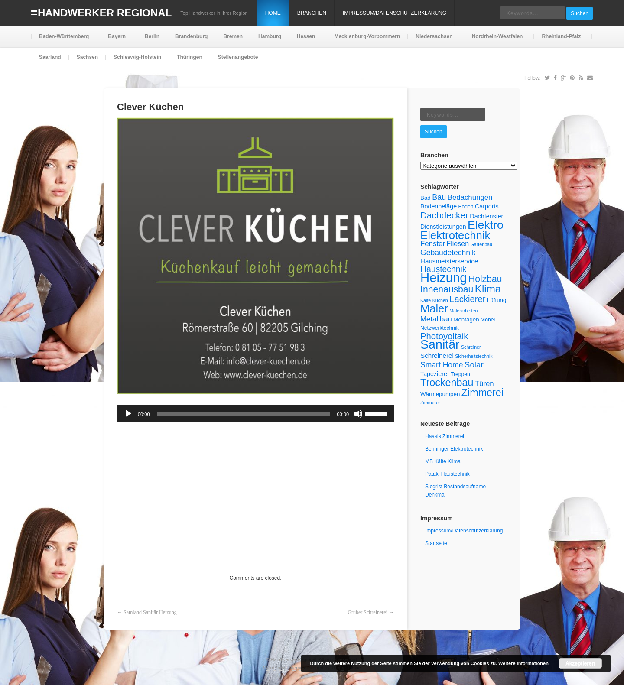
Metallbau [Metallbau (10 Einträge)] (436, 319)
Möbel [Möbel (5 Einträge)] (488, 320)
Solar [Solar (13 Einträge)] (474, 364)
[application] (255, 413)
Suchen (579, 13)
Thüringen (189, 57)
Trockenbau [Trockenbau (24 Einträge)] (446, 382)
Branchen (311, 13)
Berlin (152, 36)
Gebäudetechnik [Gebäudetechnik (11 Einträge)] (448, 252)
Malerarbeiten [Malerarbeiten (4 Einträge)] (463, 310)
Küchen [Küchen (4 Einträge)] (440, 300)
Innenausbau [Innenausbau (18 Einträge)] (446, 289)
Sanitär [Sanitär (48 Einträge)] (440, 344)
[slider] (243, 414)
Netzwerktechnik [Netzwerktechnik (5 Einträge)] (439, 328)
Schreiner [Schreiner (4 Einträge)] (471, 347)
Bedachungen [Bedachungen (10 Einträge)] (470, 197)
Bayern (116, 40)
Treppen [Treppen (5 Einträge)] (460, 374)
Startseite (436, 543)
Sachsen (87, 57)
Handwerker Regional (105, 13)
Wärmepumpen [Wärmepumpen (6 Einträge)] (440, 394)
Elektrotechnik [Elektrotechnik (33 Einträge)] (455, 235)
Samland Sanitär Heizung (150, 612)
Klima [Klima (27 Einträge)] (488, 289)
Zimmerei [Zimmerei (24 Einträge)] (483, 392)
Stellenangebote (237, 61)
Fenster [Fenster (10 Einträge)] (432, 244)
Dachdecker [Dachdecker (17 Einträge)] (444, 215)
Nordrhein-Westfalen (496, 40)
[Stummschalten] (358, 413)
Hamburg (269, 36)
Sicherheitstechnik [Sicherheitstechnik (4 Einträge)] (473, 356)
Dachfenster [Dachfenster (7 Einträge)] (486, 216)
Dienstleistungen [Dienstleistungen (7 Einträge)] (443, 226)
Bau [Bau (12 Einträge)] (439, 197)
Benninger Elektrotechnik (454, 449)
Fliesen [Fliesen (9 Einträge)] (457, 243)
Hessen (305, 40)
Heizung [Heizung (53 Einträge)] (443, 277)
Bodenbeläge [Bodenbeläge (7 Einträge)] (438, 206)
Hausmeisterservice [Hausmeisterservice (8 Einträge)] (449, 261)
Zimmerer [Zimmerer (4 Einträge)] (430, 402)
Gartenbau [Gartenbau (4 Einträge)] (481, 244)
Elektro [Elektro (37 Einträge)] (486, 224)
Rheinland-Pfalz (560, 40)
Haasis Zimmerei (444, 436)
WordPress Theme (282, 667)
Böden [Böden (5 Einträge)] (466, 207)
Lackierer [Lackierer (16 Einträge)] (467, 299)
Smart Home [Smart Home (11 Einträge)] (441, 364)
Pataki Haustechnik (447, 474)
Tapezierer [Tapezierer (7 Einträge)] (434, 373)
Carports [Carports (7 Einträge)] (487, 206)
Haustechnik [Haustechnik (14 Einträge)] (443, 269)
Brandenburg (191, 36)
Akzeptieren (580, 663)
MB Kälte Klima (443, 461)
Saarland (50, 57)
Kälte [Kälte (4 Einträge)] (425, 300)
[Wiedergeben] (128, 413)
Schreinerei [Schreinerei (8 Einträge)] (437, 355)
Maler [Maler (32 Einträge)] (434, 308)
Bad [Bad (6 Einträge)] (425, 198)
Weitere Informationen (523, 663)
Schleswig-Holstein (137, 57)
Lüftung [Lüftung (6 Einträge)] (497, 300)
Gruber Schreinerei (367, 612)
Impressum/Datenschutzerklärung (394, 13)
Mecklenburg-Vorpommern (367, 36)
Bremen (233, 36)
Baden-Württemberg (63, 40)
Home (273, 13)
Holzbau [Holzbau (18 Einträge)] (485, 279)
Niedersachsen (433, 40)
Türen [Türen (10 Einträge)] (484, 384)
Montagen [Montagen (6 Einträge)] (466, 319)
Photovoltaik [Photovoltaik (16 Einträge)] (444, 336)
